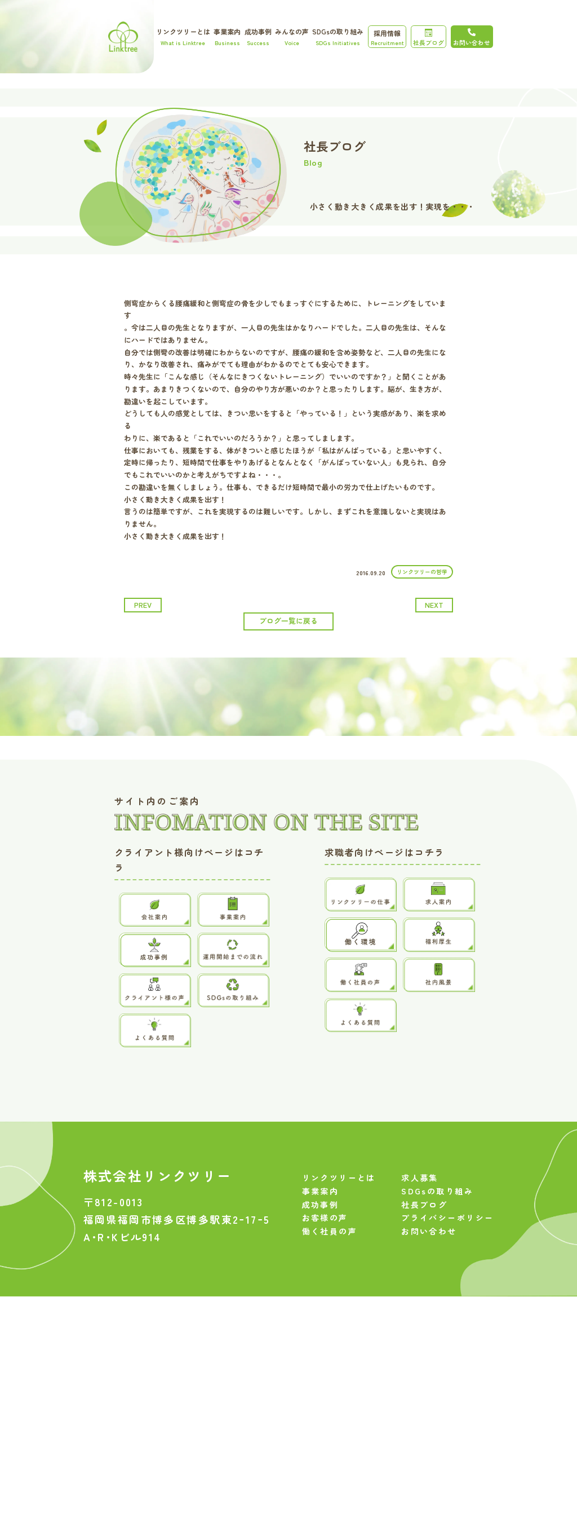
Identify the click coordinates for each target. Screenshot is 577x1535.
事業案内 (227, 37)
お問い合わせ (429, 1249)
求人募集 (419, 1195)
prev (143, 604)
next (434, 604)
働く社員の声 (330, 1249)
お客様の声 (325, 1235)
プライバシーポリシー (447, 1235)
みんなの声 (292, 37)
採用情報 (387, 37)
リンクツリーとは (183, 37)
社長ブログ (428, 38)
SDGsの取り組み (337, 37)
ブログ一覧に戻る (288, 620)
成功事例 (258, 37)
